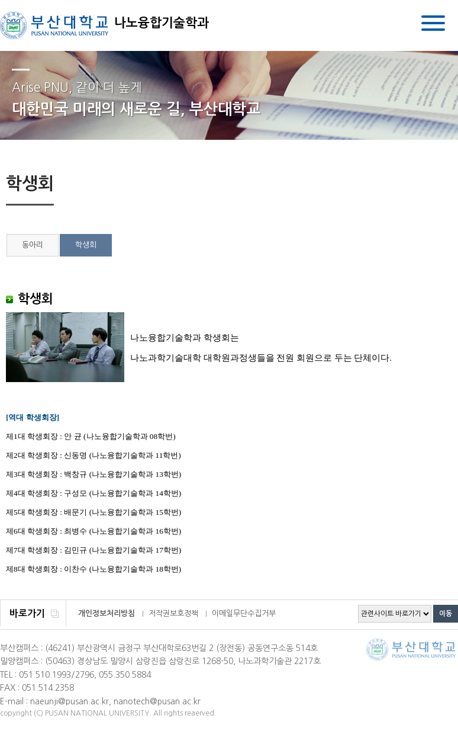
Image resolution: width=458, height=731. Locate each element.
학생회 (85, 245)
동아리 (32, 245)
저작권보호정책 (173, 613)
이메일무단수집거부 (244, 613)
